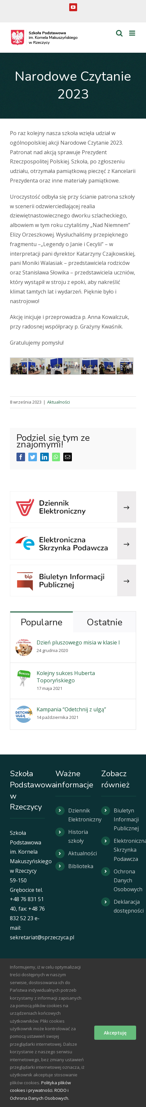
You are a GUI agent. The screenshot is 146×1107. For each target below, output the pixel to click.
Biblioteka (79, 866)
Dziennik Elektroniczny (79, 815)
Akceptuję (115, 1033)
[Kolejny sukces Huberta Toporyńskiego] (23, 674)
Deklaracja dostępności (125, 906)
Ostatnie (104, 622)
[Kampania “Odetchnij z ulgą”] (23, 710)
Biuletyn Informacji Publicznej (125, 819)
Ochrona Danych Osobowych (125, 880)
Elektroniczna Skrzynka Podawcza (125, 849)
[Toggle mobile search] (119, 33)
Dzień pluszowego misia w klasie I (78, 642)
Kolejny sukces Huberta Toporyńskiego (66, 676)
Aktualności (58, 402)
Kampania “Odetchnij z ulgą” (71, 709)
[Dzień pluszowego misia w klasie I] (23, 643)
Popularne (41, 622)
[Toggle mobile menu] (132, 33)
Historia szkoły (78, 836)
